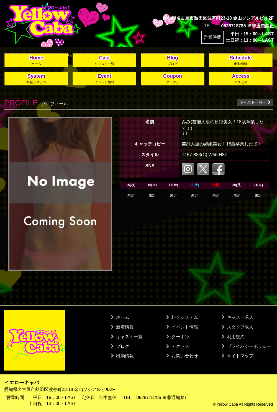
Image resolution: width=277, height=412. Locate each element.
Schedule (240, 60)
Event (104, 79)
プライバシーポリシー (246, 346)
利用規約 (233, 336)
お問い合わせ (182, 355)
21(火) (258, 185)
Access (240, 79)
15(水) (130, 185)
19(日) (215, 185)
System (36, 79)
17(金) (173, 185)
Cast (104, 60)
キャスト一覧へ (255, 102)
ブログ (120, 346)
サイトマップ (237, 355)
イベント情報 (182, 327)
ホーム (120, 317)
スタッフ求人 (237, 327)
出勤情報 (122, 355)
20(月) (236, 185)
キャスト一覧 (127, 336)
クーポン (177, 336)
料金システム (182, 317)
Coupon (172, 79)
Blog (172, 60)
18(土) (194, 185)
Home (36, 60)
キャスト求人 (237, 317)
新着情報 (122, 327)
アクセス (177, 346)
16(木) (152, 185)
